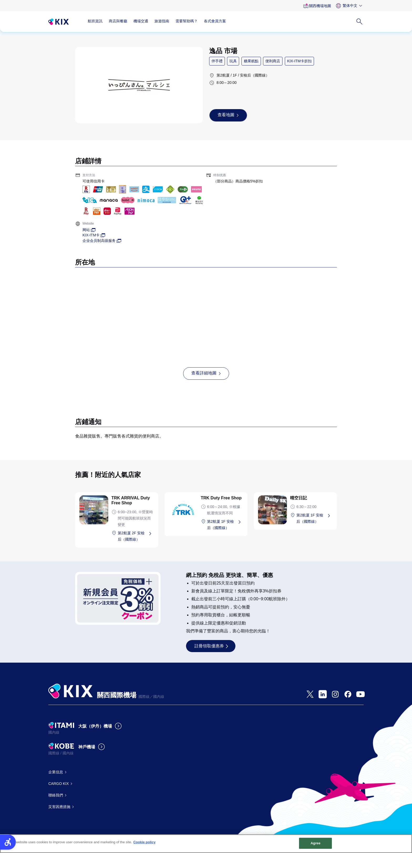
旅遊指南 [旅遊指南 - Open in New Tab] (161, 21)
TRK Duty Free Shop (221, 498)
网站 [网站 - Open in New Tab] (86, 230)
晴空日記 (298, 498)
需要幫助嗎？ (187, 21)
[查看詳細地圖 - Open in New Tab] (206, 373)
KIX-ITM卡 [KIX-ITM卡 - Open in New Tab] (91, 235)
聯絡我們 (55, 795)
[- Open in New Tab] (310, 694)
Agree (316, 846)
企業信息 (55, 772)
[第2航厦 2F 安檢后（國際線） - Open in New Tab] (136, 536)
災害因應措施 (59, 807)
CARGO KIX (58, 783)
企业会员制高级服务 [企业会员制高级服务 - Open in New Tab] (99, 240)
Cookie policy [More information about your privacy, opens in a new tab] (144, 845)
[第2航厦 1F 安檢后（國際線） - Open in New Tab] (225, 524)
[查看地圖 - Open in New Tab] (228, 115)
